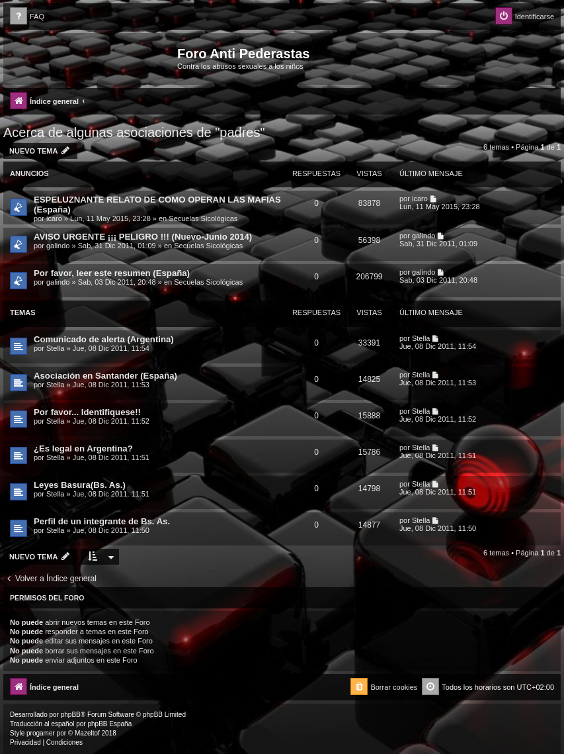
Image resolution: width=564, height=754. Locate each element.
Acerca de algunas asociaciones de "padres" (134, 132)
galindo (57, 246)
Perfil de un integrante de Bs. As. (102, 521)
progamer (40, 733)
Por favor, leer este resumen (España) (112, 273)
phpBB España (109, 724)
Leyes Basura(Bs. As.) (80, 485)
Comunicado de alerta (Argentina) (104, 339)
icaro (54, 218)
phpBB (71, 714)
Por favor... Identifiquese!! (87, 412)
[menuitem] (27, 16)
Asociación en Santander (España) (105, 376)
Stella (55, 348)
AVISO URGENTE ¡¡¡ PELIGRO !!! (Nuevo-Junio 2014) (143, 237)
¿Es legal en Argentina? (83, 448)
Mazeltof (87, 733)
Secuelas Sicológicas (203, 218)
